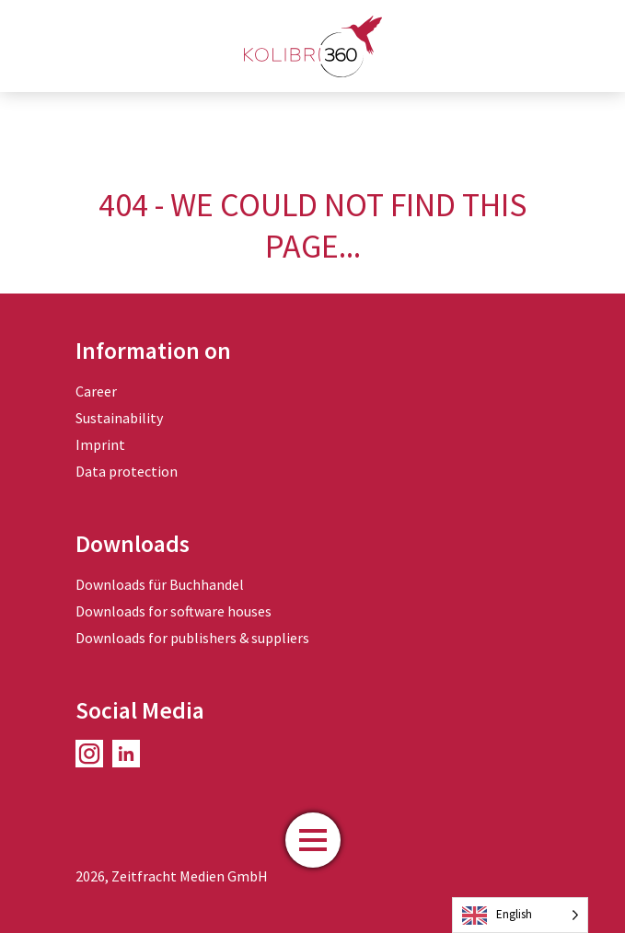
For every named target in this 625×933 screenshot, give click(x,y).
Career (96, 391)
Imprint (100, 444)
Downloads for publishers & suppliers (192, 637)
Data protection (126, 471)
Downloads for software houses (173, 611)
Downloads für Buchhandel (159, 584)
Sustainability (119, 418)
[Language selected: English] (520, 915)
